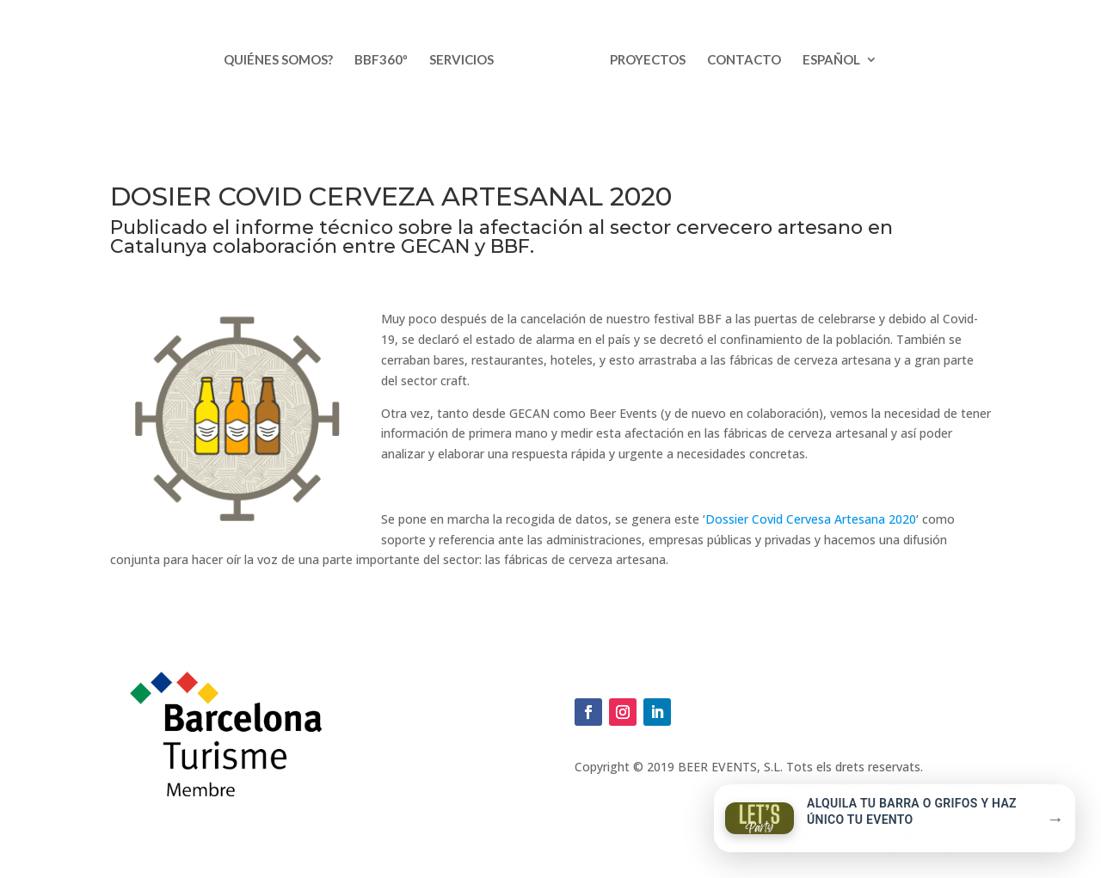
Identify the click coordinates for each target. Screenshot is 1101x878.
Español (831, 60)
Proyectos (648, 60)
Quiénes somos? (278, 60)
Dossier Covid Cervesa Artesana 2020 (810, 519)
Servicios (461, 60)
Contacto (744, 60)
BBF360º (381, 60)
